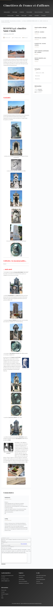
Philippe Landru (18, 37)
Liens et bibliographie (40, 581)
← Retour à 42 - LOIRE (39, 72)
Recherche (37, 78)
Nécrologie (14, 12)
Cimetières (22, 12)
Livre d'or (38, 583)
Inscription (37, 15)
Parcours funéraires (39, 12)
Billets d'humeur (39, 579)
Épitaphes (47, 12)
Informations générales (41, 577)
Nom (2, 543)
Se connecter (24, 543)
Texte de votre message (6, 548)
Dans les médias (39, 584)
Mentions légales (4, 595)
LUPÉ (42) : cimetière (39, 31)
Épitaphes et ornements (24, 584)
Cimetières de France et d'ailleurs (26, 5)
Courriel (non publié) (5, 545)
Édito (2, 599)
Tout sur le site (10, 15)
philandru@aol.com (5, 582)
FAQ (2, 597)
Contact (30, 15)
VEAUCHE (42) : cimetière (40, 37)
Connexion (43, 15)
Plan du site (23, 15)
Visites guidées (7, 12)
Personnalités (29, 12)
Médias (17, 15)
